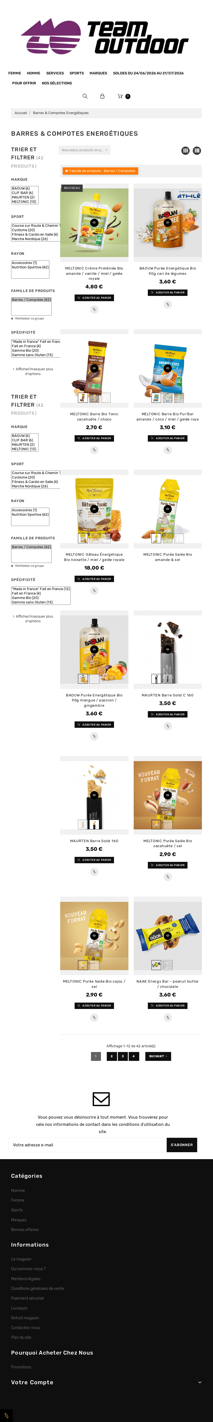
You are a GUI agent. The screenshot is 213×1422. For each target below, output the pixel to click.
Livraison (19, 1308)
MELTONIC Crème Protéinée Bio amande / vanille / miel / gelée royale (94, 273)
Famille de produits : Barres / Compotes (102, 171)
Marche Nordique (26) (43, 239)
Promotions (21, 1367)
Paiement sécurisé (27, 1298)
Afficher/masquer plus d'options (34, 371)
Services (55, 73)
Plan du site (21, 1337)
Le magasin (21, 1259)
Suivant (158, 1056)
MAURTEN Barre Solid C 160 (168, 695)
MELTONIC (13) (24, 202)
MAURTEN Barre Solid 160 (94, 841)
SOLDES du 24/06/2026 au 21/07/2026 (148, 73)
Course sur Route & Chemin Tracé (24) (43, 225)
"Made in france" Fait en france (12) (40, 341)
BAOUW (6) (24, 188)
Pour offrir (24, 83)
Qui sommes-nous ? (28, 1269)
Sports (77, 73)
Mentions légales (25, 1279)
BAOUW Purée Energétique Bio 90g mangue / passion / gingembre (94, 700)
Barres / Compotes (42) (31, 300)
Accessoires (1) (30, 263)
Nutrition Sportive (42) (30, 267)
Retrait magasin (25, 1318)
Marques (98, 73)
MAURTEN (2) (24, 197)
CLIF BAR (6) (24, 193)
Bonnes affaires (25, 1229)
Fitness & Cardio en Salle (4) (43, 234)
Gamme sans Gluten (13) (40, 355)
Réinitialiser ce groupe (29, 318)
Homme (33, 73)
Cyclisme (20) (43, 230)
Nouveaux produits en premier (86, 150)
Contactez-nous (25, 1327)
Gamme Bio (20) (40, 350)
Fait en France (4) (40, 346)
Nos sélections (57, 83)
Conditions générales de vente (37, 1288)
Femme (14, 73)
